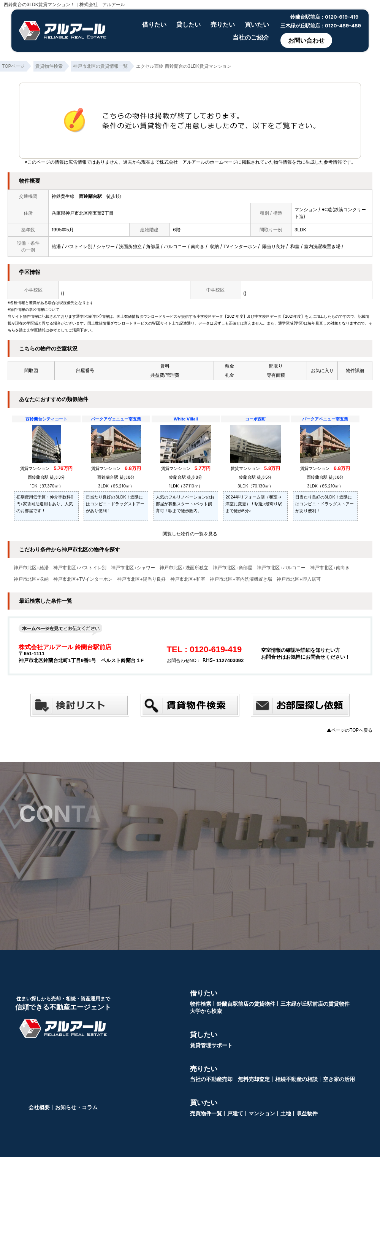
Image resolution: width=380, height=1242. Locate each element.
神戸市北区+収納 (31, 579)
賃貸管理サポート (211, 1045)
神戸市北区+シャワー (133, 567)
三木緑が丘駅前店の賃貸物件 (315, 1003)
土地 (285, 1113)
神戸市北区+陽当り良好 (141, 579)
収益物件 (307, 1113)
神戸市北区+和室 (187, 579)
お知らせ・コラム (76, 1107)
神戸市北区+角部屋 (232, 567)
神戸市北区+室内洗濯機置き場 (241, 579)
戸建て (235, 1113)
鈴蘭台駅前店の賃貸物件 (246, 1003)
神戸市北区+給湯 (31, 567)
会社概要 (39, 1107)
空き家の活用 (339, 1079)
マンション (262, 1113)
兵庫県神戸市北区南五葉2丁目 (83, 213)
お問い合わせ (306, 40)
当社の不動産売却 (211, 1079)
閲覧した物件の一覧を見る (190, 534)
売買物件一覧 (206, 1113)
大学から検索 (206, 1011)
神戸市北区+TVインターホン (82, 579)
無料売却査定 (254, 1079)
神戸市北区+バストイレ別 (79, 567)
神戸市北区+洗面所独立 (184, 567)
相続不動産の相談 (296, 1079)
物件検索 (200, 1003)
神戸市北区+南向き (330, 567)
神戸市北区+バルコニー (281, 567)
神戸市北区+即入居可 (299, 579)
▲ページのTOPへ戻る (349, 730)
